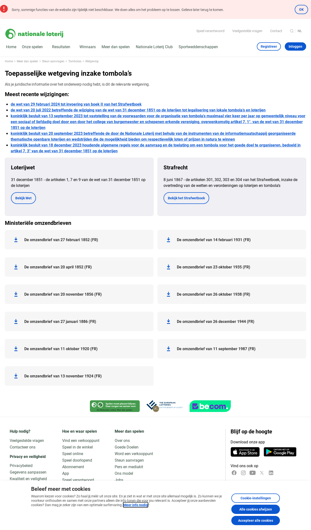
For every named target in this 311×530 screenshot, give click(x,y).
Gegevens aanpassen (28, 472)
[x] (262, 473)
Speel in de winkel (77, 446)
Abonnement (73, 466)
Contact (276, 30)
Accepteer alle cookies (255, 520)
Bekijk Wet (23, 198)
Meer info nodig (135, 505)
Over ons (122, 440)
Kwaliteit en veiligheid (28, 478)
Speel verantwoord (210, 30)
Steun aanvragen (129, 460)
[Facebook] (234, 473)
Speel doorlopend (77, 460)
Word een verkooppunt (134, 453)
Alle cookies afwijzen (255, 509)
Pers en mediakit (129, 466)
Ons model (124, 473)
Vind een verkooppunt (80, 440)
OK (301, 9)
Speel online (72, 453)
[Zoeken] (292, 31)
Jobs (119, 479)
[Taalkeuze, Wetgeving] (302, 31)
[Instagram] (243, 473)
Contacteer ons (22, 446)
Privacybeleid (21, 465)
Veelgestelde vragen (247, 30)
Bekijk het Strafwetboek (186, 198)
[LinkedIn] (271, 473)
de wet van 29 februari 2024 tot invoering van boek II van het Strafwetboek (76, 104)
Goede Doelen (126, 446)
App (65, 473)
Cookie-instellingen (256, 498)
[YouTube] (253, 473)
